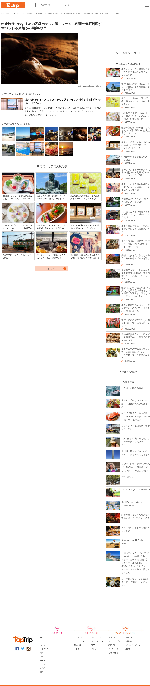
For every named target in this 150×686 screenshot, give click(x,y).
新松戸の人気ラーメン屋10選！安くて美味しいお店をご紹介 (135, 582)
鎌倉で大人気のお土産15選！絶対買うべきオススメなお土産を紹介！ (135, 101)
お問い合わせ (113, 653)
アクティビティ (80, 637)
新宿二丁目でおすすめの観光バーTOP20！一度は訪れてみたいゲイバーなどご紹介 (135, 467)
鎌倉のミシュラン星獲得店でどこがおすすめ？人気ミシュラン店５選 (135, 72)
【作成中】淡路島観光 (132, 388)
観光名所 (77, 645)
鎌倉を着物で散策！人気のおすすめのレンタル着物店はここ (135, 229)
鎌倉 (40, 14)
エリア (66, 5)
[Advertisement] (128, 35)
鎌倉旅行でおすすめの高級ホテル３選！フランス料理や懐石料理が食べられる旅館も (79, 14)
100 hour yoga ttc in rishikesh (135, 489)
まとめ (42, 668)
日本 (18, 14)
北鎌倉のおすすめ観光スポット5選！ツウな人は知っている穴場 (135, 214)
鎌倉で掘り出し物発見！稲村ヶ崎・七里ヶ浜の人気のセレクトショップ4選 (135, 244)
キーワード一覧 (114, 641)
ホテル (76, 649)
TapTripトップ (113, 637)
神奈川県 (29, 14)
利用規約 (128, 641)
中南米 (42, 660)
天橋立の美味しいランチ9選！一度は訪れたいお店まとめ (135, 403)
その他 (93, 649)
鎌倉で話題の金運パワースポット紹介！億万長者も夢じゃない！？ (135, 323)
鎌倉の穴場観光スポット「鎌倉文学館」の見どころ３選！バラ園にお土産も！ (135, 308)
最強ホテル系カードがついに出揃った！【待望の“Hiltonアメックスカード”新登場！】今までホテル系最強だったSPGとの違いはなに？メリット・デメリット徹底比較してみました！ (135, 563)
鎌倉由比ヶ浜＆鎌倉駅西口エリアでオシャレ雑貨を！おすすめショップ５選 (135, 187)
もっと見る (52, 269)
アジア (42, 641)
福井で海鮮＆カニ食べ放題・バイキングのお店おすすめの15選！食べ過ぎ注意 (135, 416)
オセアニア (44, 649)
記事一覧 (45, 5)
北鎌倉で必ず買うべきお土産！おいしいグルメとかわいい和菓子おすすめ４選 (135, 116)
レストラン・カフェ (98, 641)
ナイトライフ (79, 641)
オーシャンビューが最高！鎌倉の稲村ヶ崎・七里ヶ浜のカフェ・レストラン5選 (135, 172)
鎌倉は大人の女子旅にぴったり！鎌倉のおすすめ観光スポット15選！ (135, 87)
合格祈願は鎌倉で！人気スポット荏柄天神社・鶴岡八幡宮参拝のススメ (135, 337)
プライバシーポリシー (133, 645)
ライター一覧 (113, 649)
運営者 (127, 649)
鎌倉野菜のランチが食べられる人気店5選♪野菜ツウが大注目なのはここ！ (135, 130)
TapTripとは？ (130, 637)
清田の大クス (127, 477)
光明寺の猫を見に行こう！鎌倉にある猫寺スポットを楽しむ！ (135, 258)
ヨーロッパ (44, 645)
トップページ (5, 14)
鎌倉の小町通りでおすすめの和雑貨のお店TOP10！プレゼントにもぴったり (135, 145)
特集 (42, 672)
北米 (42, 653)
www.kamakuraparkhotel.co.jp (92, 86)
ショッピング (96, 637)
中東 (42, 657)
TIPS (93, 645)
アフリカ (43, 664)
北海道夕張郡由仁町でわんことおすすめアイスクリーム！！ (135, 441)
